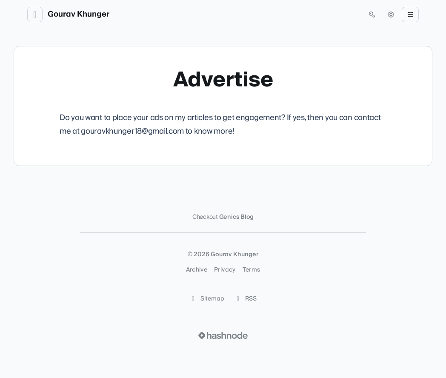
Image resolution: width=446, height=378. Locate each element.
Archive (196, 270)
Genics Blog (236, 217)
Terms (251, 270)
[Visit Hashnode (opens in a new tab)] (223, 335)
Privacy (224, 270)
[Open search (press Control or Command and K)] (372, 14)
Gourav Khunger (78, 14)
